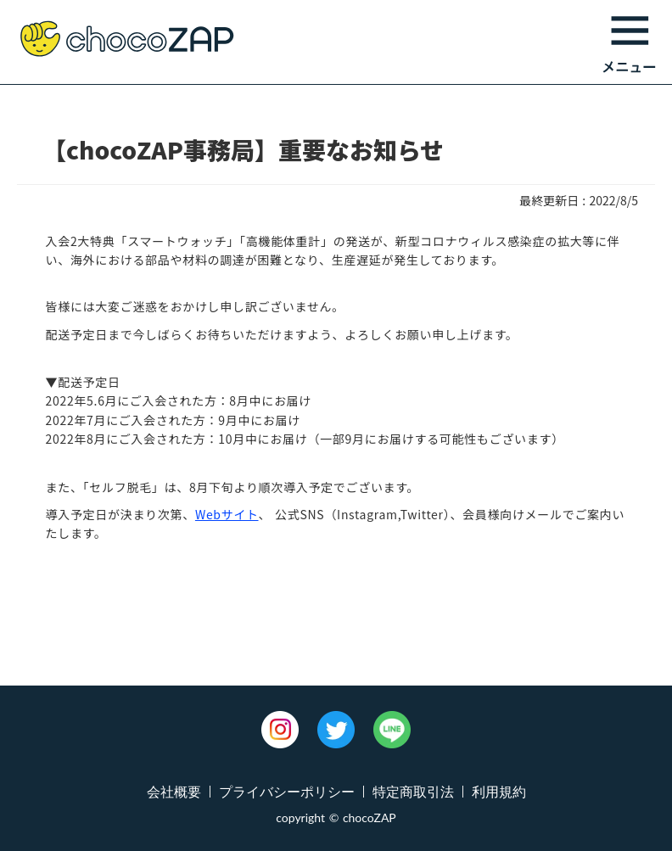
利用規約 (499, 791)
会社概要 (174, 791)
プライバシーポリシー (287, 791)
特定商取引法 (413, 791)
